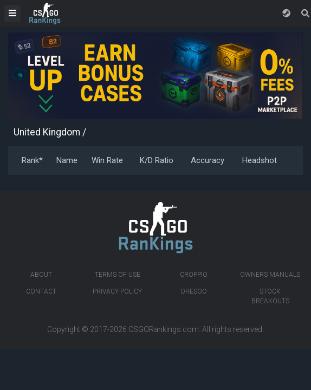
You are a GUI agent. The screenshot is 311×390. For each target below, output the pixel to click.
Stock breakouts (270, 296)
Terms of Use (117, 274)
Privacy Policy (117, 291)
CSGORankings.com (163, 329)
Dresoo (194, 291)
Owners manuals (270, 274)
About (41, 274)
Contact (41, 291)
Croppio (194, 274)
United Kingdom (47, 132)
